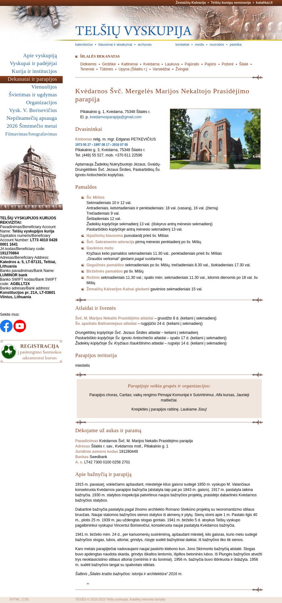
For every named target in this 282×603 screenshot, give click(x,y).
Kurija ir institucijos (34, 71)
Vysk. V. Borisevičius (33, 110)
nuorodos (217, 44)
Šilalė (243, 64)
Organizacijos (41, 102)
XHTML (14, 599)
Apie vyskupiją (40, 56)
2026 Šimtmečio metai (32, 126)
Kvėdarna (151, 64)
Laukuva (172, 64)
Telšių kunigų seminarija (231, 2)
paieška (236, 44)
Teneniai (87, 69)
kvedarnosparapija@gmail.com (116, 117)
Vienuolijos (44, 87)
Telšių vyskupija (117, 599)
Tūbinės (106, 69)
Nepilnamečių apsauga (32, 118)
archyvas (145, 44)
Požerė (227, 64)
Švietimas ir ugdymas (33, 95)
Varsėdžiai (161, 69)
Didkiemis (88, 64)
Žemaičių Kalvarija (190, 2)
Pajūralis (192, 64)
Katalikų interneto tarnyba (147, 599)
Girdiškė (109, 64)
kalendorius (84, 44)
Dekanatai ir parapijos (32, 79)
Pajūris (210, 64)
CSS (26, 599)
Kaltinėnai (129, 64)
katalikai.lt (264, 2)
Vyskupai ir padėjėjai (33, 63)
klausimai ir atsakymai (115, 44)
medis (199, 44)
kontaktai (182, 44)
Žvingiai (181, 69)
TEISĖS (80, 599)
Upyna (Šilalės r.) (132, 69)
